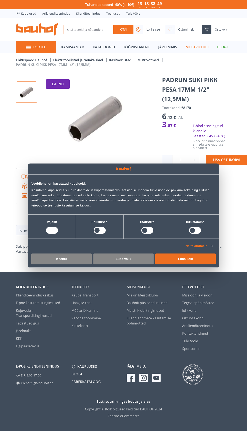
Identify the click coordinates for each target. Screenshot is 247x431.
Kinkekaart (79, 325)
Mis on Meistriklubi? (142, 295)
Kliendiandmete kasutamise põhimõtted (149, 321)
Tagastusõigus (27, 323)
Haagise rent (81, 302)
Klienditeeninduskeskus (35, 295)
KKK (19, 338)
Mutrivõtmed (148, 60)
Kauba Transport (85, 295)
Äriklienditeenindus (56, 13)
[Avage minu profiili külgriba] (148, 29)
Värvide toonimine (86, 318)
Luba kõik (185, 259)
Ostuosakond (193, 318)
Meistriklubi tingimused (145, 310)
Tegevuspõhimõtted (198, 302)
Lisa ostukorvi (226, 159)
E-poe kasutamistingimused (38, 302)
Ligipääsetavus (27, 346)
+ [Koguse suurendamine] (194, 159)
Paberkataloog (86, 381)
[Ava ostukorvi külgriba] (216, 29)
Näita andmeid (197, 246)
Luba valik (123, 259)
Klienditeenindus (88, 13)
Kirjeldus (26, 230)
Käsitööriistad (120, 60)
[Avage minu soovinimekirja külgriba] (182, 29)
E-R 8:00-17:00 (31, 375)
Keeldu (61, 259)
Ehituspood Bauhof (32, 60)
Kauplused (26, 13)
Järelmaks (23, 331)
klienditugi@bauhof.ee (37, 383)
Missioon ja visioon (197, 295)
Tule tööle (133, 13)
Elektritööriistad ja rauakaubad (78, 60)
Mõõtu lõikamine (84, 310)
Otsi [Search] (123, 29)
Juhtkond (189, 310)
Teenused (113, 13)
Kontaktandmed (195, 333)
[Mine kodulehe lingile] (37, 29)
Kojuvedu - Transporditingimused (34, 313)
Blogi (76, 374)
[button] (26, 92)
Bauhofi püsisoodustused (147, 302)
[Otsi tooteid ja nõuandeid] (88, 29)
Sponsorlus (191, 348)
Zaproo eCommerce (124, 416)
